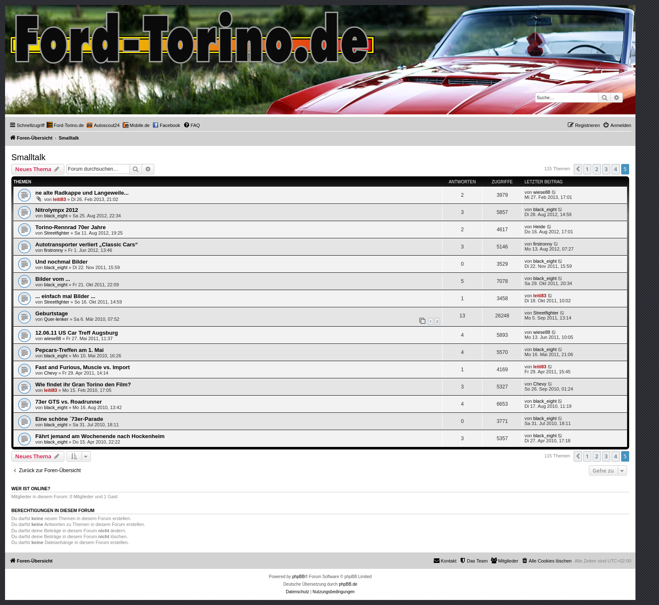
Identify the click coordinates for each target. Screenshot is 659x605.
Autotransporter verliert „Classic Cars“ (86, 244)
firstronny (53, 250)
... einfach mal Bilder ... (65, 296)
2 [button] (596, 169)
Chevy (50, 372)
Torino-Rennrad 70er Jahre (70, 227)
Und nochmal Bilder (61, 262)
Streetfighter (56, 232)
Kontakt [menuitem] (444, 560)
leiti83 (59, 199)
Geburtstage (51, 313)
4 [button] (615, 169)
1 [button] (587, 169)
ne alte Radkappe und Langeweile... (82, 193)
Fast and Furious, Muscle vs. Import (82, 367)
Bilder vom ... (52, 279)
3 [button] (606, 169)
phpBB (298, 576)
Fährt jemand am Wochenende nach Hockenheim (100, 436)
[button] (578, 169)
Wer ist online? (30, 488)
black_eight (56, 215)
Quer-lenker (56, 319)
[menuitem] (65, 125)
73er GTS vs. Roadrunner (68, 402)
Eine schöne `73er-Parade (69, 419)
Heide (539, 226)
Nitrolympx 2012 (56, 210)
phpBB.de (348, 584)
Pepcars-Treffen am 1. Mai (69, 350)
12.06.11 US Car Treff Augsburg (76, 333)
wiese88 (541, 192)
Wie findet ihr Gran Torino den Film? (83, 384)
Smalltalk (28, 157)
